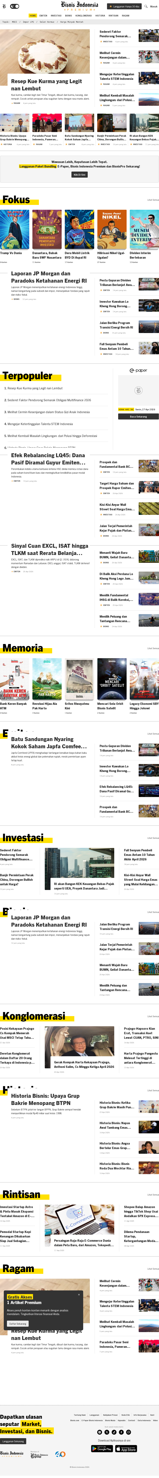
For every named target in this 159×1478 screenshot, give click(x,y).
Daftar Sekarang (17, 1323)
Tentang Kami (80, 1429)
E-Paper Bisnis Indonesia (92, 1434)
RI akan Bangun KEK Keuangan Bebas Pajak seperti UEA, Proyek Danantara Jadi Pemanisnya (143, 138)
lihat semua (153, 201)
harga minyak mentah (71, 23)
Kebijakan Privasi (110, 1429)
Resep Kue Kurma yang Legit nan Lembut (35, 390)
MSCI (14, 23)
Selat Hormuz (47, 23)
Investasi (56, 16)
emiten (43, 16)
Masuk (155, 7)
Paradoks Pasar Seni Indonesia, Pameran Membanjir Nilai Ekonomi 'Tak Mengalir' (46, 138)
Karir (152, 1429)
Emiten (15, 539)
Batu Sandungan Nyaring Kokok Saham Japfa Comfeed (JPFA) (79, 138)
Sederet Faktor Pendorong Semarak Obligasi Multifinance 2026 (49, 402)
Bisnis (68, 16)
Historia (100, 16)
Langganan (94, 1429)
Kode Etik (126, 1429)
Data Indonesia (144, 1434)
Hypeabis (122, 1434)
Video (155, 1434)
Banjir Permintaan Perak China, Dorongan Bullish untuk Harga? (111, 138)
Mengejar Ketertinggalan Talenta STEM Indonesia (40, 426)
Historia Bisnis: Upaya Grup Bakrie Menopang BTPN (13, 138)
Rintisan (113, 16)
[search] (148, 7)
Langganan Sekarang (13, 1455)
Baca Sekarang (138, 418)
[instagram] (99, 1446)
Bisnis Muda (110, 1434)
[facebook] (121, 1446)
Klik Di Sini (79, 175)
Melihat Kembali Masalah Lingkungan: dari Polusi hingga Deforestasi (52, 438)
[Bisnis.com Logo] (2, 7)
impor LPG (28, 23)
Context (131, 1434)
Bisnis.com (74, 1434)
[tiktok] (114, 1446)
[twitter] (106, 1446)
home (33, 16)
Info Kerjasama (140, 1429)
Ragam (125, 16)
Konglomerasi (84, 16)
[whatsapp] (128, 1446)
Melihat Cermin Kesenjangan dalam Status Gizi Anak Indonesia (49, 414)
